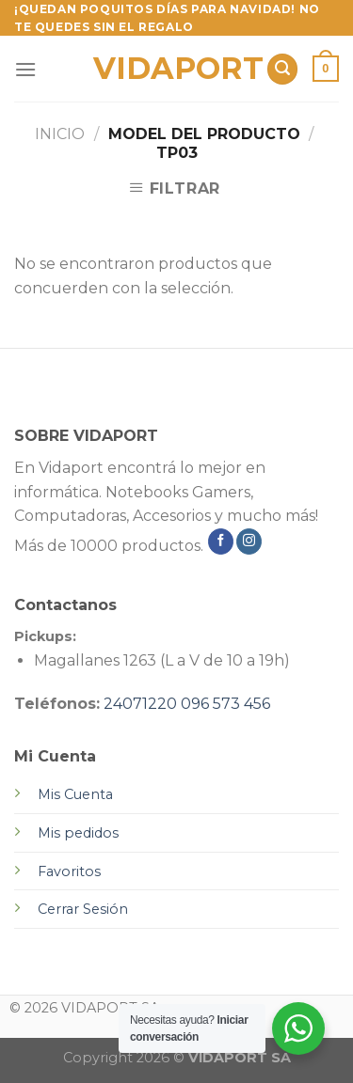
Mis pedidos (78, 832)
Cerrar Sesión (83, 909)
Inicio (60, 134)
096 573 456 (225, 704)
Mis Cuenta (75, 794)
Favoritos (69, 871)
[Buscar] (282, 69)
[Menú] (25, 69)
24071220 (140, 704)
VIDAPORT (172, 69)
